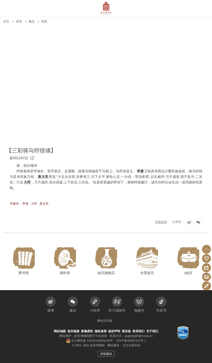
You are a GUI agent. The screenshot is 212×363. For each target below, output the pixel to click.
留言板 (126, 331)
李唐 (25, 203)
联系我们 (139, 331)
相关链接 (73, 331)
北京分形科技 (131, 345)
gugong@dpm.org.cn (139, 336)
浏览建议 (106, 354)
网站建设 (113, 345)
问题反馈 (161, 222)
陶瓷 (44, 21)
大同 (34, 203)
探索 (19, 21)
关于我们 (152, 331)
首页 (6, 21)
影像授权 (87, 331)
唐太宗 (43, 203)
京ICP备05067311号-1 (131, 340)
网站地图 (60, 331)
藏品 (32, 21)
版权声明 (114, 331)
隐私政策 (101, 331)
